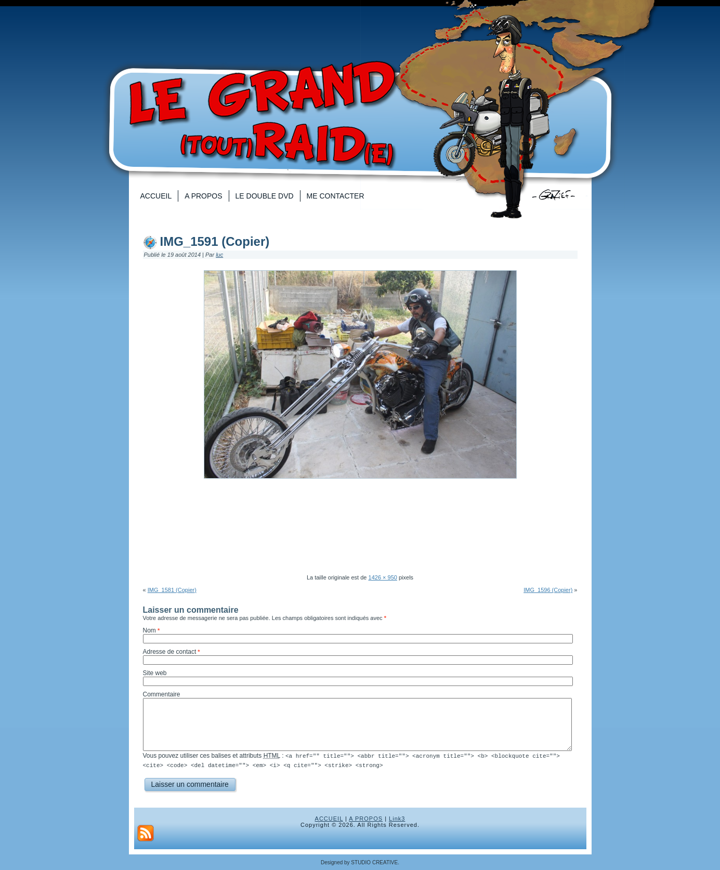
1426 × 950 (383, 577)
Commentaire (161, 694)
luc (219, 255)
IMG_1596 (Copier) (547, 590)
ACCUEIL (329, 818)
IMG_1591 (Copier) (215, 241)
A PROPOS (366, 818)
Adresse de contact (170, 651)
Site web (155, 673)
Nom (149, 630)
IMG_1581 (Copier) (172, 590)
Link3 (397, 818)
